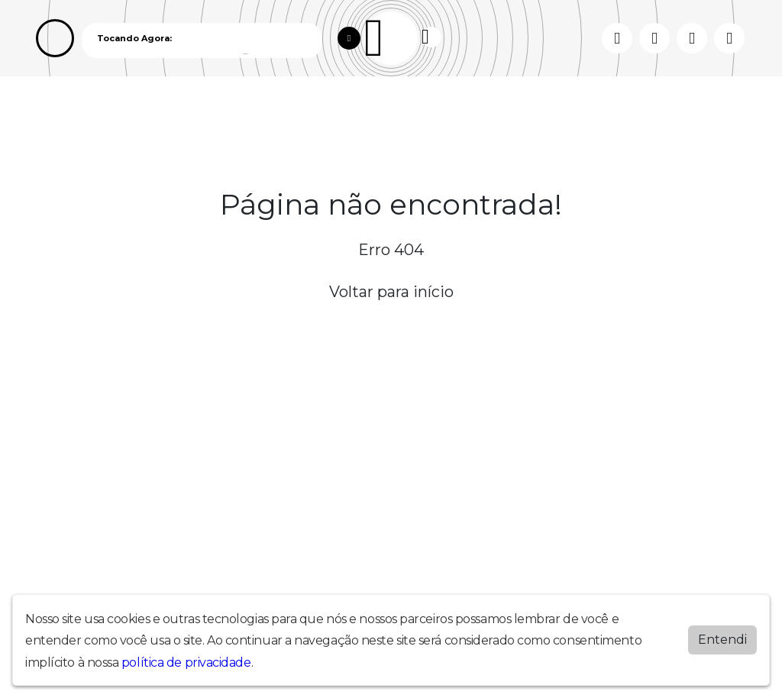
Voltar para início (391, 292)
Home (53, 114)
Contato (291, 114)
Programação (114, 114)
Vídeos (177, 114)
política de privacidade (186, 662)
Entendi (722, 639)
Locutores (232, 114)
